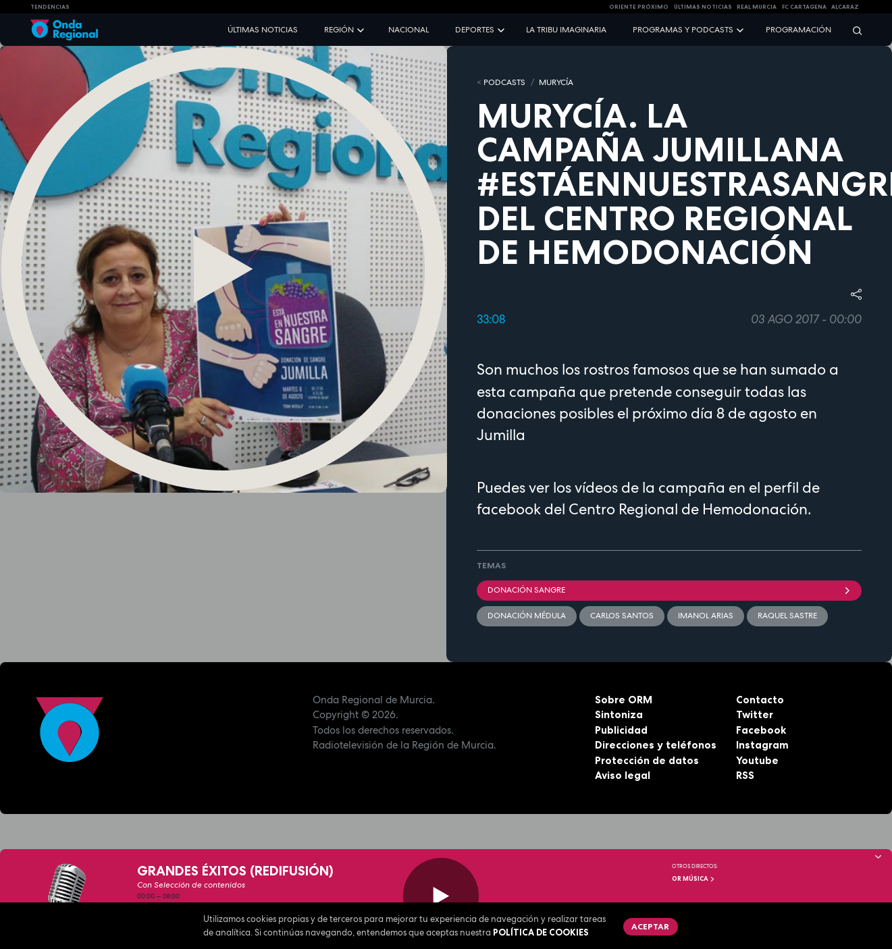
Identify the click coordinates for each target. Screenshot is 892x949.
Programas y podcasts (683, 29)
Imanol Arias (705, 615)
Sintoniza (619, 714)
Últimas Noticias (703, 6)
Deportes (474, 29)
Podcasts (504, 82)
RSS (745, 775)
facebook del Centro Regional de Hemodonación (642, 508)
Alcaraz (845, 6)
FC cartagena (804, 6)
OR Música (693, 879)
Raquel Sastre (787, 615)
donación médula (527, 615)
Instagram (762, 744)
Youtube (757, 760)
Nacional (408, 29)
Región (339, 29)
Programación (798, 29)
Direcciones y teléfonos (655, 744)
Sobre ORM (623, 699)
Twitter (754, 714)
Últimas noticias (263, 29)
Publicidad (621, 730)
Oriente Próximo (638, 6)
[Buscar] (853, 30)
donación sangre (669, 590)
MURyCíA (556, 82)
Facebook (761, 730)
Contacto (760, 699)
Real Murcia (757, 6)
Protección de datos (647, 760)
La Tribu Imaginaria (566, 29)
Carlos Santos (622, 615)
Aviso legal (622, 775)
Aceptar (650, 926)
